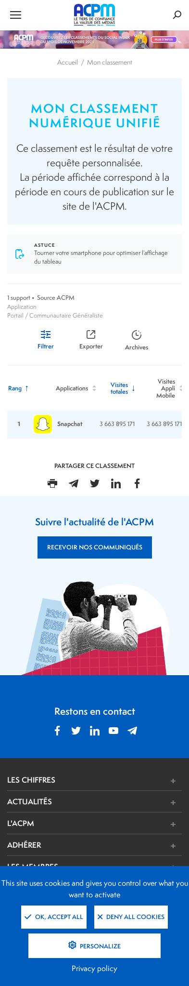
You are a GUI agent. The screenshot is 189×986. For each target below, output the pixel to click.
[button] (131, 781)
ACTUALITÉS (29, 801)
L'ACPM (20, 823)
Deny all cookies (131, 917)
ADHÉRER (24, 844)
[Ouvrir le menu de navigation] (36, 14)
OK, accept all (54, 917)
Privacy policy (94, 968)
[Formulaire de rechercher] (152, 15)
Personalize (99, 946)
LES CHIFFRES (31, 779)
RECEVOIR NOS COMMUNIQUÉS (94, 547)
